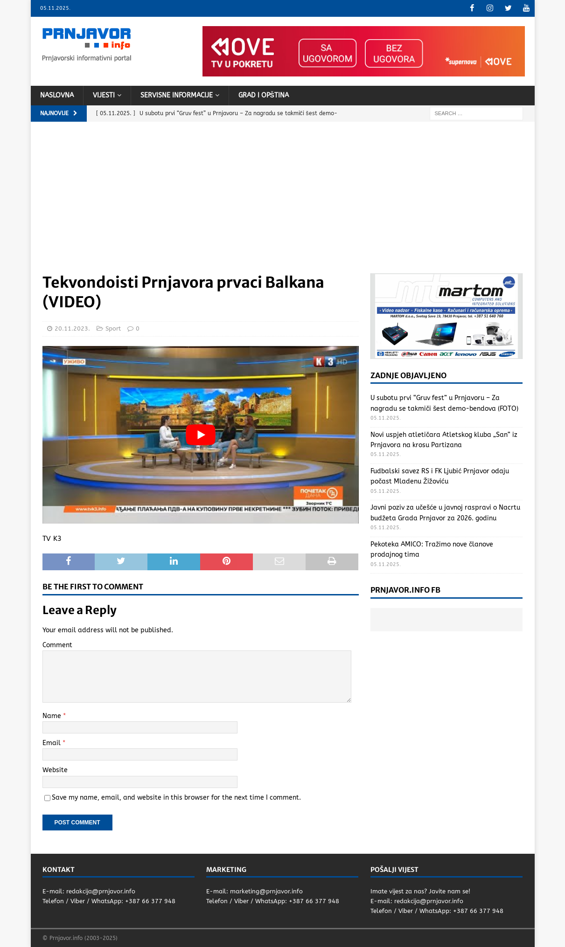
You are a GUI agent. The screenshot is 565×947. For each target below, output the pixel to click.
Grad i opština (263, 95)
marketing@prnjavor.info (266, 891)
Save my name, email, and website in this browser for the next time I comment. (176, 797)
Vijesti (104, 95)
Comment (57, 645)
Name (52, 715)
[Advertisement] (282, 203)
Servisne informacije (176, 95)
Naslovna (57, 95)
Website (55, 770)
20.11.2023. (72, 328)
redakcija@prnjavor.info (100, 891)
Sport (113, 328)
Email (52, 743)
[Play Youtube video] (200, 434)
